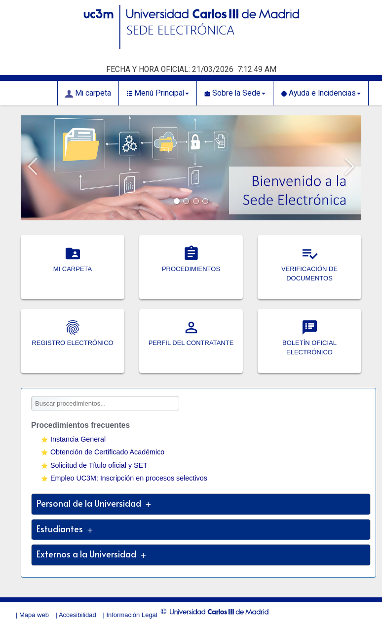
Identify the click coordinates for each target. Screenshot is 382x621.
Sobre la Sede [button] (235, 93)
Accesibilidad (77, 615)
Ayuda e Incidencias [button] (321, 93)
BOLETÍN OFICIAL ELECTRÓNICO (309, 343)
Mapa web (34, 615)
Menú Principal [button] (157, 93)
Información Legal (131, 615)
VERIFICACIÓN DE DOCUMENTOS (309, 269)
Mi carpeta (88, 93)
